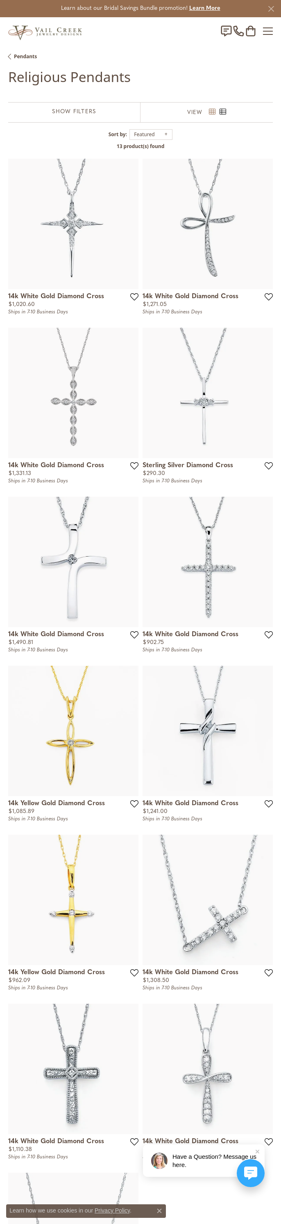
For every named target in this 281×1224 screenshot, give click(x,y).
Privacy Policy (112, 1210)
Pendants (25, 56)
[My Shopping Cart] (251, 31)
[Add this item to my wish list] (134, 296)
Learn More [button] (204, 8)
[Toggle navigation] (268, 31)
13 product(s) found (140, 146)
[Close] (271, 9)
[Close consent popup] (159, 1210)
